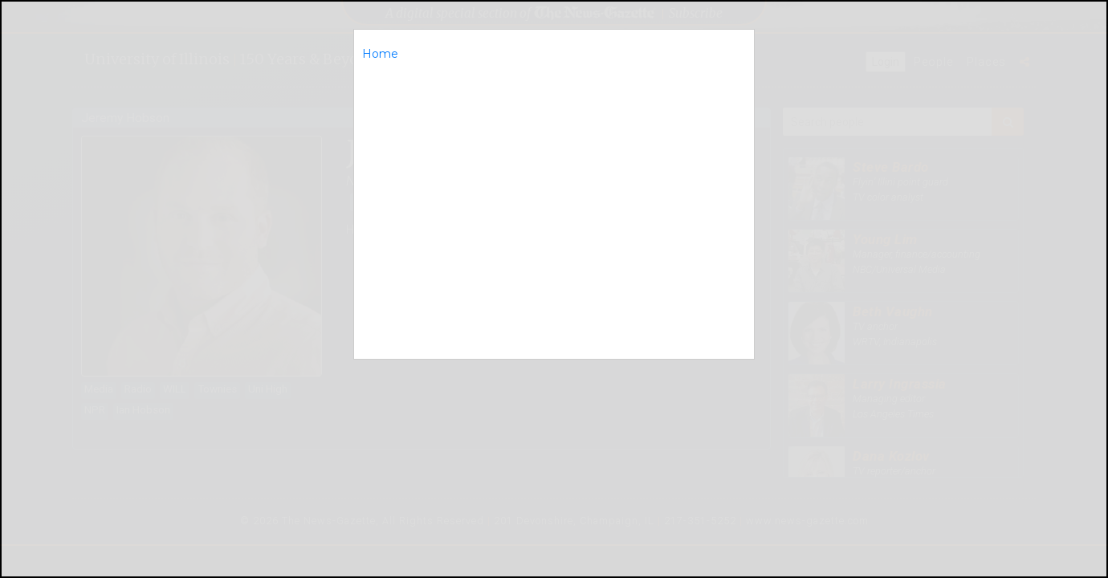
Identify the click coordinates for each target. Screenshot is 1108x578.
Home (380, 53)
